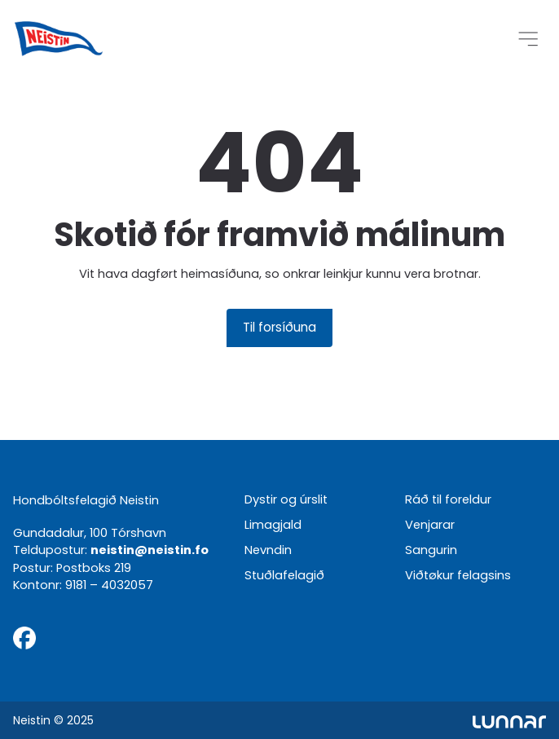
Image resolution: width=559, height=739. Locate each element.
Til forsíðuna (279, 327)
